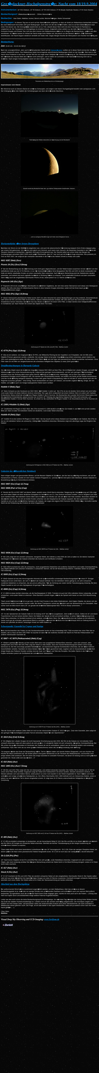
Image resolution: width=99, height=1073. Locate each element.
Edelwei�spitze (56, 50)
